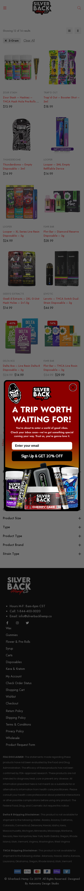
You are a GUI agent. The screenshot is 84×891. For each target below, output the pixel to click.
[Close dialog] (73, 387)
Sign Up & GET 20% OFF (42, 456)
